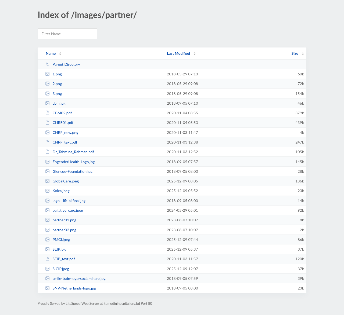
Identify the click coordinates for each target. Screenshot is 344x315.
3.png (53, 93)
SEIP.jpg (55, 249)
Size (295, 53)
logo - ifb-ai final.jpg (65, 200)
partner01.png (60, 220)
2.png (53, 83)
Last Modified (178, 53)
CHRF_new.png (61, 132)
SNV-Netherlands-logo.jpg (70, 288)
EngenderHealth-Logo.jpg (70, 161)
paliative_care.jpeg (64, 210)
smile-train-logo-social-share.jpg (75, 278)
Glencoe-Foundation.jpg (68, 171)
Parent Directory (62, 64)
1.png (53, 74)
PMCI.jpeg (57, 239)
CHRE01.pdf (59, 122)
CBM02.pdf (58, 113)
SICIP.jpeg (57, 268)
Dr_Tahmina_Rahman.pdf (69, 151)
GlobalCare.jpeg (62, 181)
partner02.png (60, 230)
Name (51, 53)
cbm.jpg (55, 103)
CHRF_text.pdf (61, 142)
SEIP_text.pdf (60, 259)
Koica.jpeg (57, 190)
